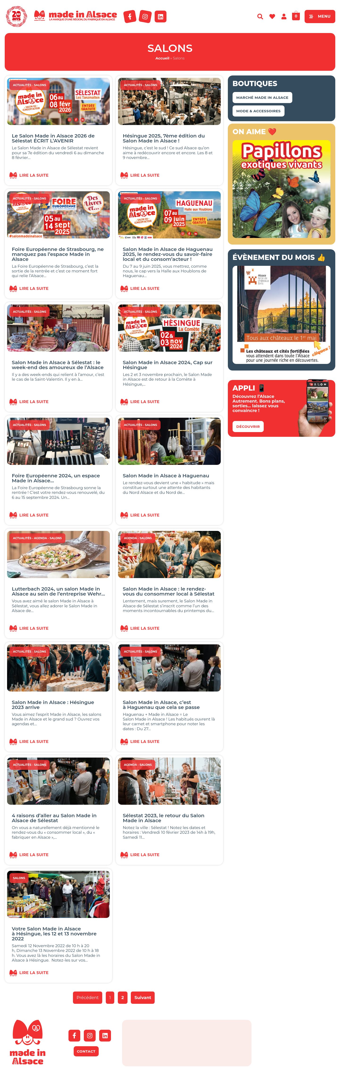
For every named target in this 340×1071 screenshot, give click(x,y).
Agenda (40, 538)
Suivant (142, 997)
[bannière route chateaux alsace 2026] (282, 362)
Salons (40, 85)
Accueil (162, 58)
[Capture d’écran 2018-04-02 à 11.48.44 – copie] (282, 236)
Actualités (22, 85)
